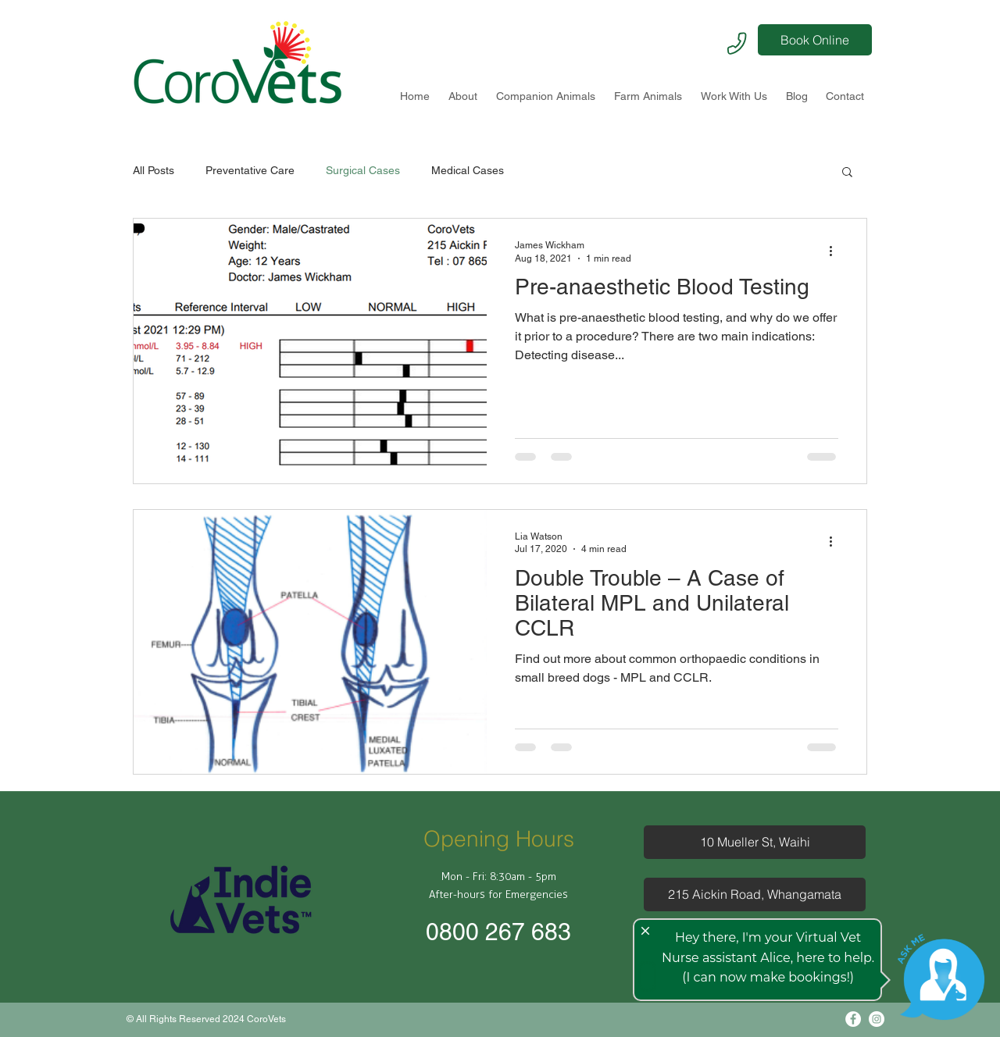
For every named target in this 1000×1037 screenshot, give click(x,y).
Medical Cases (467, 170)
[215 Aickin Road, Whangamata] (755, 894)
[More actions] (836, 250)
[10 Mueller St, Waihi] (755, 842)
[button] (847, 173)
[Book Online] (815, 39)
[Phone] (736, 42)
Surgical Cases (363, 170)
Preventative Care (250, 170)
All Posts (153, 170)
